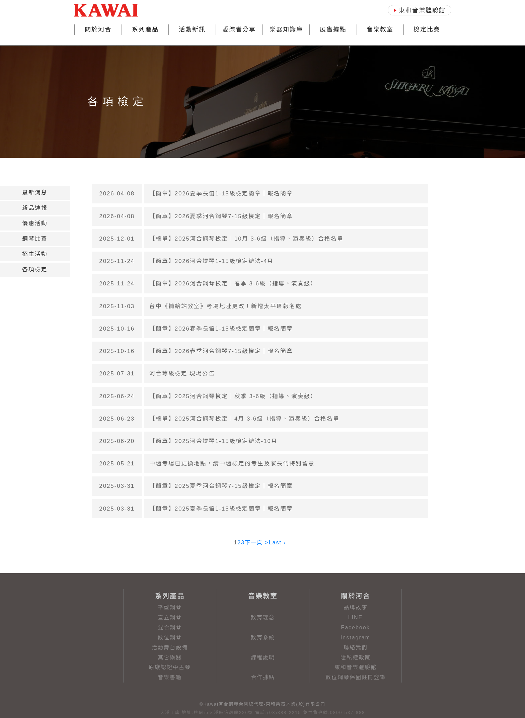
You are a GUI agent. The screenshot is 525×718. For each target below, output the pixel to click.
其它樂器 (170, 657)
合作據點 (263, 677)
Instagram (355, 637)
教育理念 (263, 617)
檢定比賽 (427, 29)
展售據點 (333, 29)
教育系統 (263, 637)
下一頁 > (257, 542)
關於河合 (98, 29)
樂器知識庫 (286, 29)
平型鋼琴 (170, 607)
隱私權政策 (356, 657)
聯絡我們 (356, 647)
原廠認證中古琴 (170, 667)
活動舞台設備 (170, 647)
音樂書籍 (170, 677)
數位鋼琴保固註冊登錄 (355, 677)
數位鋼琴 (170, 637)
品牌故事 (356, 607)
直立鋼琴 (170, 617)
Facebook (355, 627)
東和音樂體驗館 (355, 667)
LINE (355, 617)
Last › (277, 542)
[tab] (35, 193)
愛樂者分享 (239, 29)
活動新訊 (192, 29)
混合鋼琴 (170, 627)
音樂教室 (380, 29)
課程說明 (263, 657)
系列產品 (145, 29)
